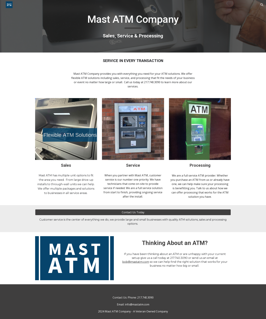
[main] (133, 26)
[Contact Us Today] (133, 212)
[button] (262, 5)
